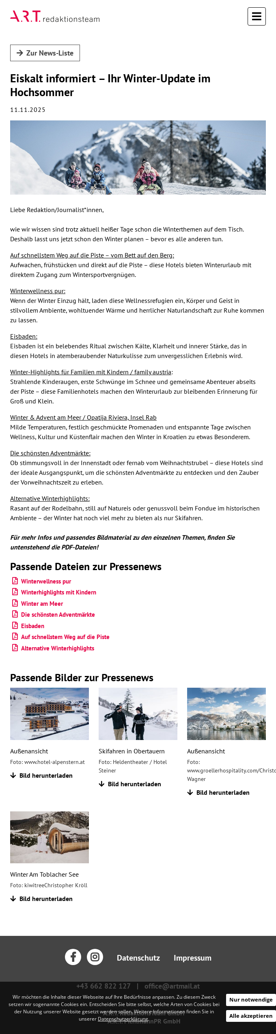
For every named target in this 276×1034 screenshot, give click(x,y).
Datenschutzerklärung (123, 1018)
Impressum (192, 957)
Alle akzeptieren (251, 1015)
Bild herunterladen (41, 775)
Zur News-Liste (45, 53)
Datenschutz (138, 957)
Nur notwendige (251, 999)
